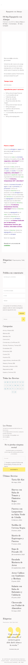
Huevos (5, 357)
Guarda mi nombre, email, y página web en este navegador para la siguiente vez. (13, 308)
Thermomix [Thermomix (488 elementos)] (6, 622)
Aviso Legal (5, 660)
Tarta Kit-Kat (17, 480)
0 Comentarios (12, 24)
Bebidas (5, 336)
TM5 (22, 260)
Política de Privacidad (18, 660)
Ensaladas (6, 348)
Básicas (5, 333)
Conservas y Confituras (10, 342)
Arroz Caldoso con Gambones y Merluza (17, 576)
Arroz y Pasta (19, 22)
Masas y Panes (7, 363)
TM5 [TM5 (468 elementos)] (11, 622)
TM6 (4, 262)
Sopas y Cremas (8, 372)
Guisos (5, 354)
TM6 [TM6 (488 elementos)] (13, 622)
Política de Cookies (11, 662)
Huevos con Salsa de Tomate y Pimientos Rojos (16, 495)
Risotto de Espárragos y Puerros (17, 538)
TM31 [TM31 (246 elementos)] (16, 622)
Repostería (6, 369)
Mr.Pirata (5, 24)
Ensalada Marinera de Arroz (16, 562)
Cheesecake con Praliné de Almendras (17, 605)
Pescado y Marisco (9, 366)
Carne (5, 339)
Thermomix (16, 260)
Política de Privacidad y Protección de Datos (13, 464)
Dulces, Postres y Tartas (10, 345)
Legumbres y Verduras (10, 360)
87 (20, 23)
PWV (22, 662)
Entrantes (6, 351)
